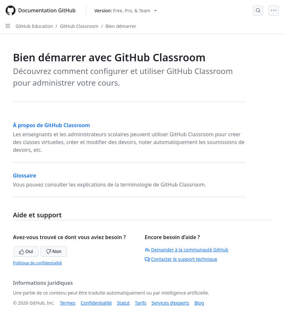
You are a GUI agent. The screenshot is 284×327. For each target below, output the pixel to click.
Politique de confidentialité (37, 263)
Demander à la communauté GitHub (187, 250)
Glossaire (24, 175)
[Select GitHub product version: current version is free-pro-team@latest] (125, 11)
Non (54, 251)
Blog (199, 303)
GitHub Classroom (79, 26)
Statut (123, 303)
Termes (67, 303)
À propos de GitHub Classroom (51, 125)
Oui (26, 251)
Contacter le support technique (181, 259)
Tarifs (140, 303)
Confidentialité (96, 303)
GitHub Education (34, 26)
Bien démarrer (120, 26)
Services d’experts (170, 303)
